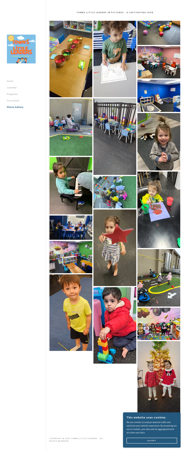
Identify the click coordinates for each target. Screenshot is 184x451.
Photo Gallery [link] (15, 107)
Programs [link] (12, 94)
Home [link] (10, 81)
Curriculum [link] (13, 100)
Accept (151, 441)
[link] (21, 48)
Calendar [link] (12, 87)
